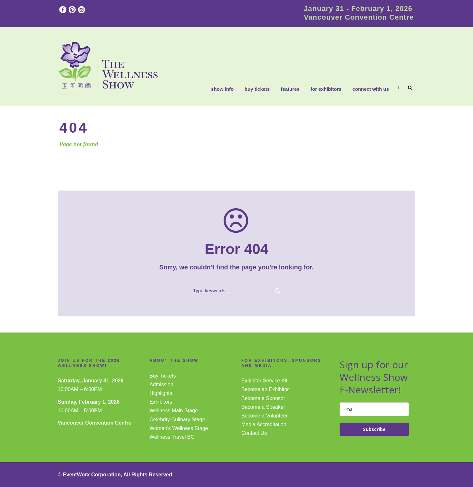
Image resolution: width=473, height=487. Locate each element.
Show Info (222, 89)
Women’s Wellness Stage (179, 428)
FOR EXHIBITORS (326, 89)
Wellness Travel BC (172, 437)
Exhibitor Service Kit (264, 380)
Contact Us (254, 433)
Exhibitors (161, 402)
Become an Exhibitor (265, 389)
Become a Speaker (263, 407)
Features (290, 89)
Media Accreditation (263, 424)
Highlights (161, 393)
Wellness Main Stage (174, 410)
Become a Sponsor (263, 398)
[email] (374, 409)
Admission (161, 384)
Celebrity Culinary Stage (177, 419)
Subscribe (374, 429)
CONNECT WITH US (370, 89)
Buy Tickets (257, 89)
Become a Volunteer (264, 415)
